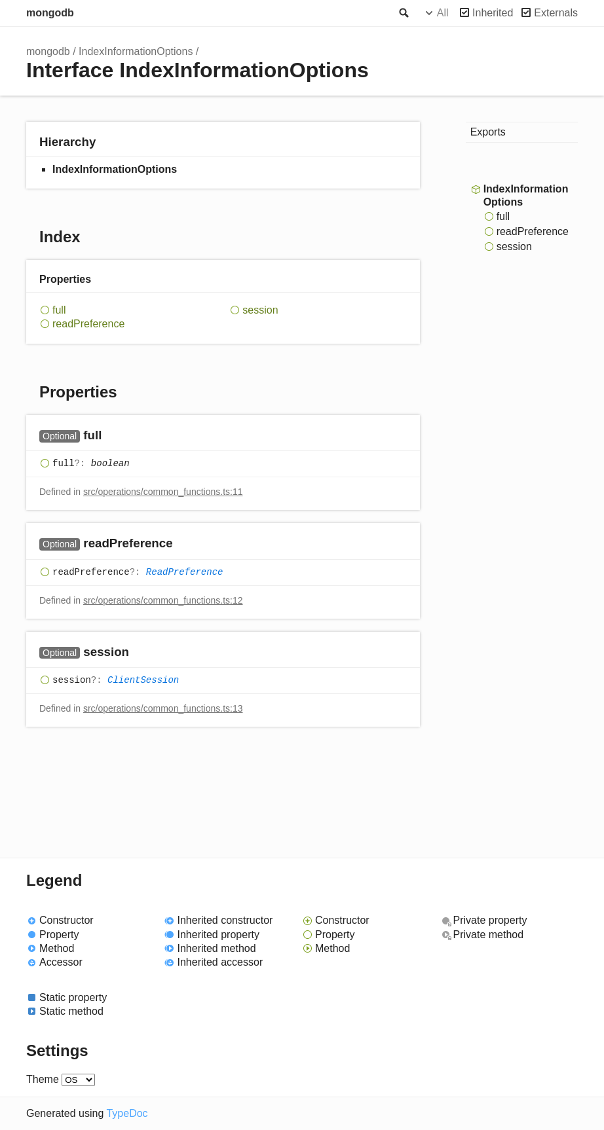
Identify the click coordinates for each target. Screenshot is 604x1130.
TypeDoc (126, 1113)
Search (403, 13)
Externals (556, 12)
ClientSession (143, 680)
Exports (488, 131)
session (260, 310)
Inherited (492, 12)
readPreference (88, 323)
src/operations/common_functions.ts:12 (163, 600)
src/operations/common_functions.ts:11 (163, 491)
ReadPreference (184, 572)
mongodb (50, 12)
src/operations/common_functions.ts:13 (163, 708)
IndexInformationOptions (136, 51)
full (59, 310)
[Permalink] (114, 436)
